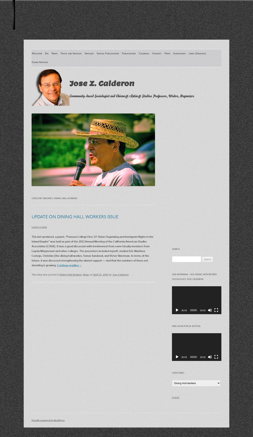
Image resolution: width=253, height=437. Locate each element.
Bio (47, 53)
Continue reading (69, 265)
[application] (196, 300)
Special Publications (108, 53)
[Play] (177, 310)
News (55, 53)
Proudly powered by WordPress (48, 420)
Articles (89, 53)
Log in (175, 397)
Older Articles (40, 62)
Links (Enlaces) (197, 53)
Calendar (144, 53)
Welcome (37, 53)
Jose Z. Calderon (102, 83)
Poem (167, 53)
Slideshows (179, 53)
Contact (156, 53)
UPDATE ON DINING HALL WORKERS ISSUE (75, 217)
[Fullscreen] (216, 310)
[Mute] (210, 310)
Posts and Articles (71, 53)
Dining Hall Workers (70, 274)
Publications (129, 53)
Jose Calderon (120, 274)
